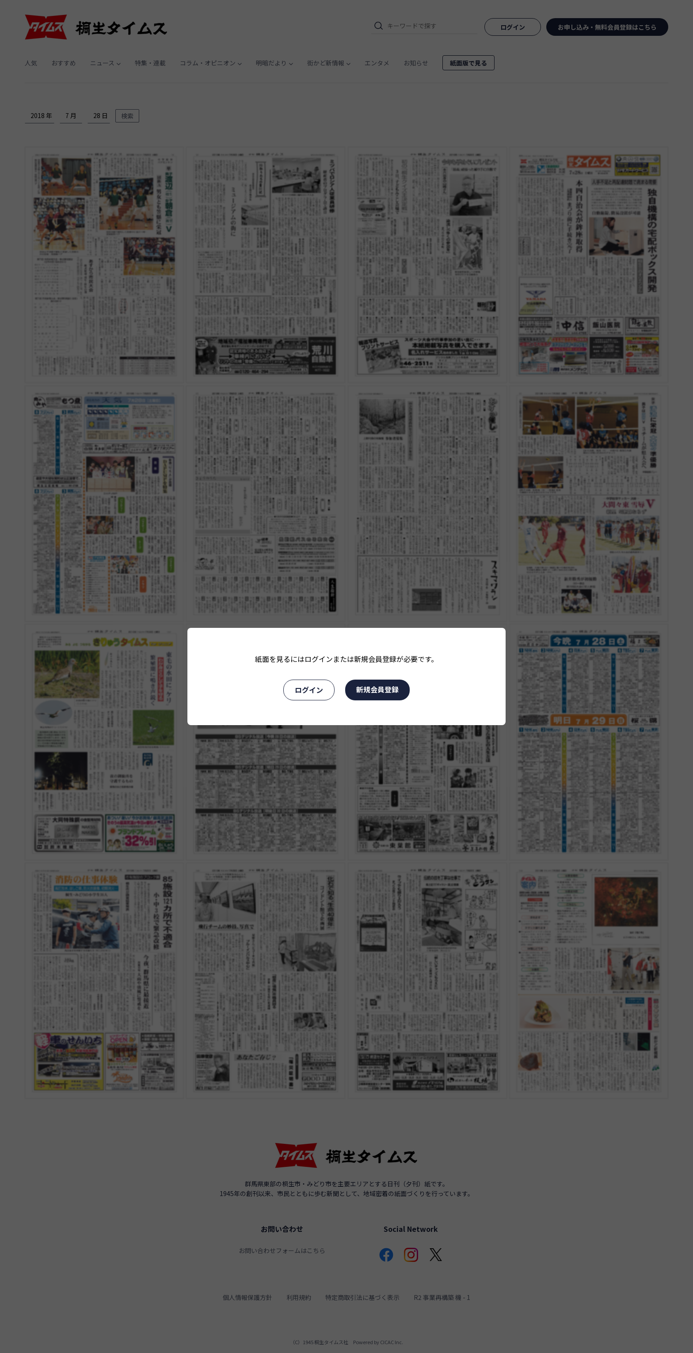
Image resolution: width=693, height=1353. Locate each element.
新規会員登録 (377, 689)
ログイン (309, 689)
